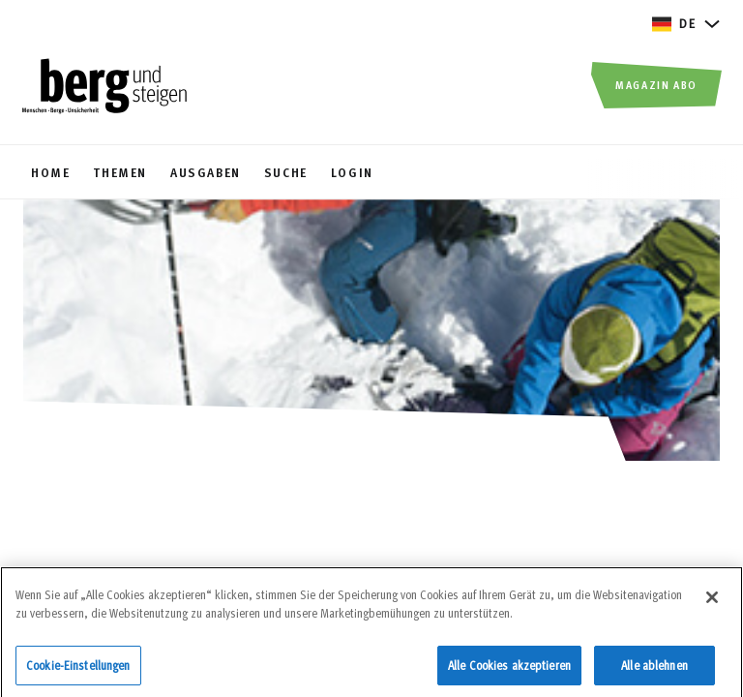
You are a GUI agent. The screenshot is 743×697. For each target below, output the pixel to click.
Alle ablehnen (654, 672)
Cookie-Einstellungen (78, 672)
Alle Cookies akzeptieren (509, 672)
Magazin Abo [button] (656, 84)
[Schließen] (712, 604)
